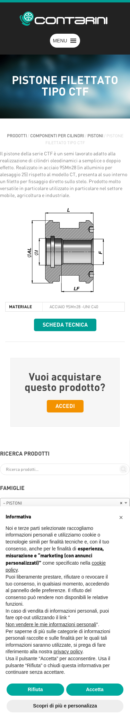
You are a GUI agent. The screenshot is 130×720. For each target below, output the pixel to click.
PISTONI (95, 136)
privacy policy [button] (68, 651)
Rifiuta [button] (35, 689)
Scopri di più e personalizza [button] (65, 706)
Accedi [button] (65, 406)
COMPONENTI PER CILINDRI (57, 136)
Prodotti (17, 136)
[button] (60, 41)
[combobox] (65, 503)
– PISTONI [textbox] (62, 503)
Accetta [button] (95, 689)
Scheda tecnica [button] (65, 325)
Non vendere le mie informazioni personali (51, 624)
